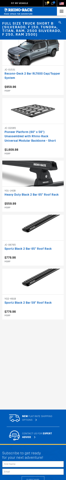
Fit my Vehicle (19, 3)
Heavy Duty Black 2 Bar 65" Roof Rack (32, 194)
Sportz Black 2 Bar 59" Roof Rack (28, 302)
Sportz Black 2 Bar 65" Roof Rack (28, 248)
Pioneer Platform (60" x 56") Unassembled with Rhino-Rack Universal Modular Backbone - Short (30, 136)
